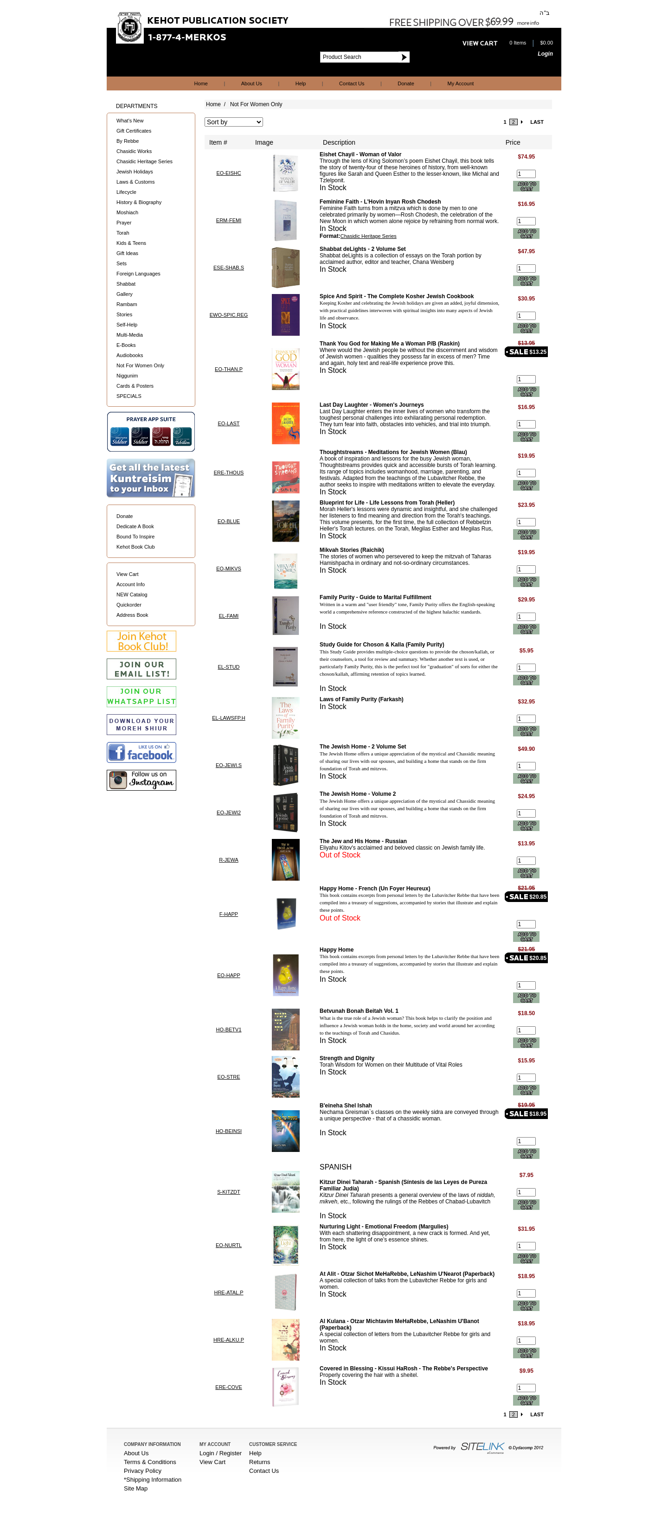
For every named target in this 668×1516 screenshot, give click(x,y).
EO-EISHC (228, 173)
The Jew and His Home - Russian (363, 841)
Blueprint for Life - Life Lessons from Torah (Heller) (387, 502)
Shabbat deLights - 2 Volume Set (363, 249)
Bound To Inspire (135, 536)
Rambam (126, 304)
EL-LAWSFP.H (228, 718)
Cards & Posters (135, 386)
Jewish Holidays (134, 171)
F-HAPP (228, 914)
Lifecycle (126, 192)
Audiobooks (129, 355)
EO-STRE (229, 1077)
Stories (124, 314)
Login (545, 54)
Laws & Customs (135, 182)
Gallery (124, 294)
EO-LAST (228, 423)
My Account (461, 83)
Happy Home (336, 950)
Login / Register (220, 1453)
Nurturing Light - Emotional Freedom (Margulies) (384, 1226)
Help (300, 83)
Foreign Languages (138, 273)
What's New (129, 120)
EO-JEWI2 (229, 812)
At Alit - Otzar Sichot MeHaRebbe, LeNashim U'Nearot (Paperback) (407, 1274)
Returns (259, 1461)
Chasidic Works (134, 151)
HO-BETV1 (229, 1029)
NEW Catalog (132, 594)
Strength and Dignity (347, 1058)
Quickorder (128, 605)
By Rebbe (127, 141)
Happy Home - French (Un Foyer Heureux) (375, 888)
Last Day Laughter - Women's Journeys (372, 405)
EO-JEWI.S (229, 765)
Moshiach (127, 212)
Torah (122, 233)
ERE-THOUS (229, 472)
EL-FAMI (229, 616)
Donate (406, 83)
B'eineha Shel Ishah (346, 1105)
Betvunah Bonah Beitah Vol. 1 (359, 1011)
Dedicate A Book (135, 526)
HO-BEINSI (229, 1131)
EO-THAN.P (229, 369)
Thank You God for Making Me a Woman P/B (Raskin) (390, 343)
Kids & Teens (131, 243)
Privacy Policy (142, 1470)
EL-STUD (229, 667)
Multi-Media (129, 335)
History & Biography (138, 202)
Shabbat (125, 284)
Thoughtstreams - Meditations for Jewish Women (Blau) (393, 452)
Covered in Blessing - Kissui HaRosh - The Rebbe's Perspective (404, 1368)
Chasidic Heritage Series (144, 161)
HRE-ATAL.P (228, 1292)
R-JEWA (228, 860)
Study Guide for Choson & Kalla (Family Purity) (382, 644)
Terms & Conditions (150, 1461)
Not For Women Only (140, 365)
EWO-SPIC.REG (229, 315)
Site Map (136, 1488)
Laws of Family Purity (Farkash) (362, 699)
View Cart (127, 574)
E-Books (126, 345)
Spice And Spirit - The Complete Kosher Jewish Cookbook (397, 296)
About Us (251, 83)
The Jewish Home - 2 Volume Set (363, 746)
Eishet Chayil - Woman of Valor (360, 154)
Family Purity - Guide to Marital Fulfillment (375, 597)
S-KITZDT (228, 1192)
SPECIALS (128, 396)
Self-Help (126, 324)
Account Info (130, 584)
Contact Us (351, 83)
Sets (121, 263)
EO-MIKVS (228, 568)
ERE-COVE (228, 1387)
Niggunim (127, 375)
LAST (537, 122)
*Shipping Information (152, 1479)
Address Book (132, 615)
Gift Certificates (133, 131)
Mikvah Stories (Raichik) (352, 550)
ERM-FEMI (228, 220)
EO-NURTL (229, 1245)
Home (201, 83)
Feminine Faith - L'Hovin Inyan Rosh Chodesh (380, 201)
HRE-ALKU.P (228, 1340)
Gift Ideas (127, 253)
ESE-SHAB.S (228, 267)
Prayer (123, 222)
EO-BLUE (229, 521)
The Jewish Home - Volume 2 (358, 794)
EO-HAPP (228, 975)
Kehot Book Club (135, 547)
